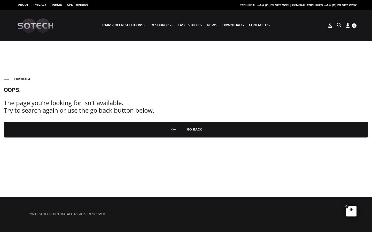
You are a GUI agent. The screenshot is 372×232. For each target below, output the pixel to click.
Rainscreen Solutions (123, 25)
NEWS (212, 25)
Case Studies (190, 25)
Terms (56, 4)
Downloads (233, 25)
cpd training (77, 4)
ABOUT (23, 4)
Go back (186, 129)
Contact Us (259, 25)
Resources (162, 25)
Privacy (40, 4)
